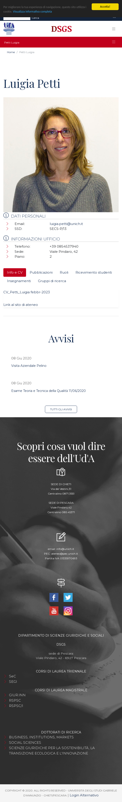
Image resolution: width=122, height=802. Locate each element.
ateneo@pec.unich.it (64, 553)
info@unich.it (65, 549)
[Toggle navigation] (114, 17)
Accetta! (105, 7)
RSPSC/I (16, 706)
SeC (12, 676)
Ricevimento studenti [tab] (93, 272)
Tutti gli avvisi (61, 409)
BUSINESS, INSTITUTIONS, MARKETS (41, 737)
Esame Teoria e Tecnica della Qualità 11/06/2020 (48, 391)
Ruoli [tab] (64, 272)
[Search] (16, 18)
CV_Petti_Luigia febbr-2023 (26, 292)
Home (11, 52)
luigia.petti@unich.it (66, 224)
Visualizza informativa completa (32, 11)
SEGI (13, 681)
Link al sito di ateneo (20, 305)
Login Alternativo (84, 795)
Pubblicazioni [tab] (41, 272)
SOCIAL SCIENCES (25, 742)
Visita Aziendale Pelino (29, 366)
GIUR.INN (17, 695)
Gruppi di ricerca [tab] (52, 281)
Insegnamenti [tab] (19, 281)
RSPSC (15, 700)
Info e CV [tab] (14, 272)
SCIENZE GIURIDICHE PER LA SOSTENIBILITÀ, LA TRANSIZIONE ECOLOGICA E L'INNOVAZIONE (52, 750)
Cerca (35, 17)
